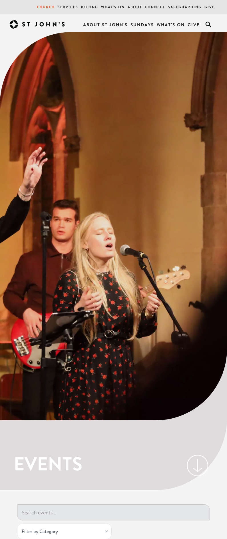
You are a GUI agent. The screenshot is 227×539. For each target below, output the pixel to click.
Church (46, 7)
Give (209, 7)
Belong (89, 7)
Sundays (142, 25)
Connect (155, 7)
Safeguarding (185, 7)
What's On (113, 7)
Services (68, 7)
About (135, 7)
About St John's (105, 25)
